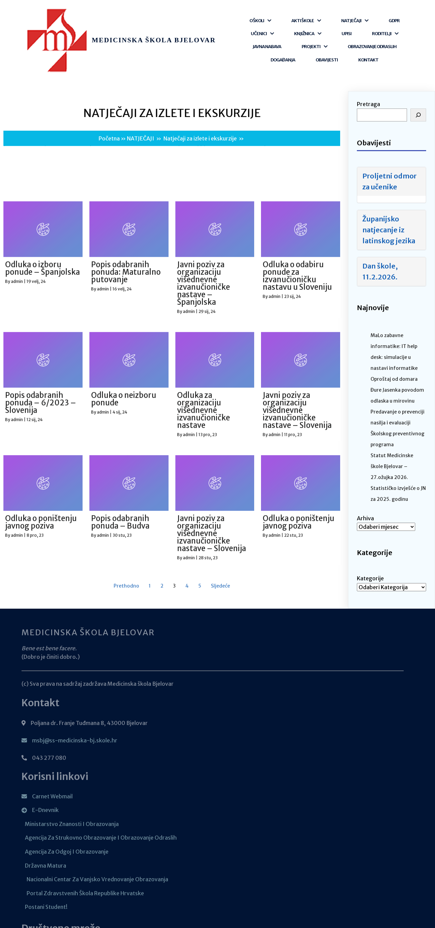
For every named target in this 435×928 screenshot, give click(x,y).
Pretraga (368, 69)
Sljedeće (220, 887)
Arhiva (365, 483)
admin (17, 836)
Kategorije (370, 543)
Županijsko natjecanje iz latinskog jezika (388, 195)
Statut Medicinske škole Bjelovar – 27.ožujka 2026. (392, 432)
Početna (109, 117)
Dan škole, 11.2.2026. (380, 236)
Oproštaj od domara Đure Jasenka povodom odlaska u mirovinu (397, 355)
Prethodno (126, 887)
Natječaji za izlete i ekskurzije (200, 117)
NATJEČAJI (140, 117)
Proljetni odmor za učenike (389, 146)
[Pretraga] (418, 80)
